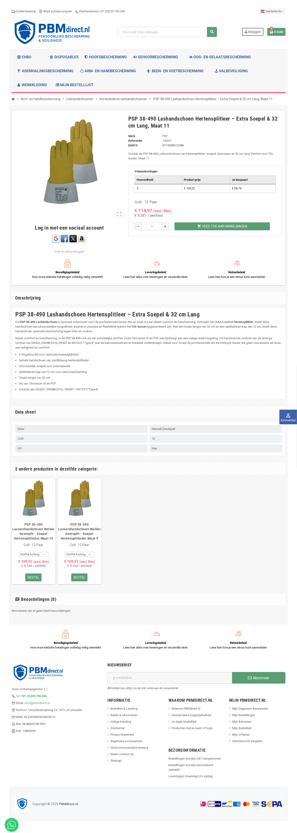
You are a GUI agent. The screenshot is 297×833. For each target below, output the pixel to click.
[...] (46, 689)
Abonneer (258, 677)
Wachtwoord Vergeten (247, 741)
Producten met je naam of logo (192, 728)
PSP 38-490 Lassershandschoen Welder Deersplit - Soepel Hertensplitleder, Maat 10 (33, 531)
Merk (131, 136)
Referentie (135, 140)
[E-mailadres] (169, 678)
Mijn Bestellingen (243, 715)
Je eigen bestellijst (184, 721)
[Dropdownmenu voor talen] (272, 11)
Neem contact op (122, 754)
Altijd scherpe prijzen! (55, 11)
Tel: (31, 696)
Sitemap (116, 760)
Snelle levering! (24, 11)
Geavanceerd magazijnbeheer (191, 715)
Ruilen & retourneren (123, 715)
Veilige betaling (120, 721)
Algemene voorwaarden (126, 741)
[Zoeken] (167, 32)
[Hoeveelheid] (152, 226)
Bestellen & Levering (124, 708)
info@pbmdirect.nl (37, 703)
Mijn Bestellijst (242, 728)
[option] (33, 531)
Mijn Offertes (241, 734)
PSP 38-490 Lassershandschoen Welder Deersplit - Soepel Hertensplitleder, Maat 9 (79, 531)
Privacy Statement (122, 734)
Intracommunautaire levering (129, 747)
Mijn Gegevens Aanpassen (250, 708)
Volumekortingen (146, 171)
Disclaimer (117, 728)
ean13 (132, 145)
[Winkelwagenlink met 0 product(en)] (276, 32)
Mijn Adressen (242, 721)
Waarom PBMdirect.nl (185, 708)
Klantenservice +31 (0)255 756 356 (100, 11)
